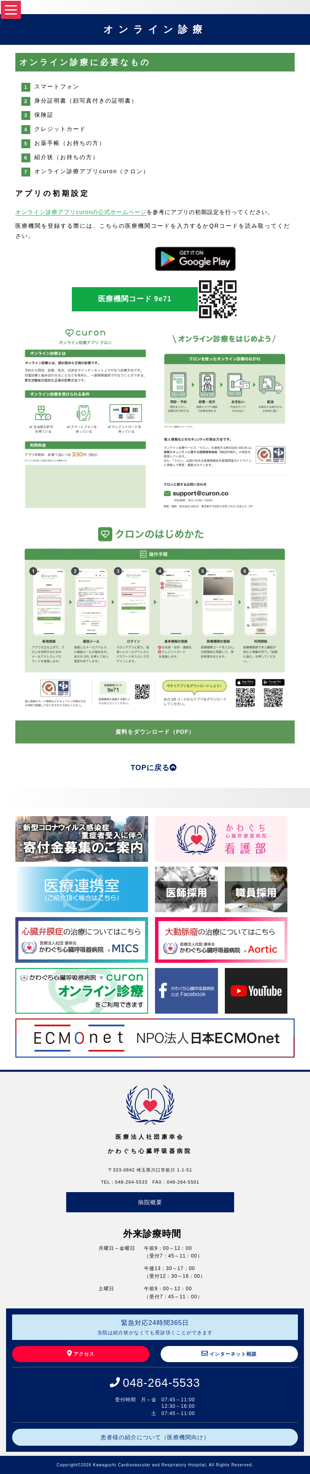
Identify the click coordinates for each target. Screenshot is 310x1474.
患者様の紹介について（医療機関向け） (155, 1437)
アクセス (80, 1353)
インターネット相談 (229, 1353)
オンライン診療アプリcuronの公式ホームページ (81, 212)
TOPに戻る (154, 768)
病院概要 (150, 1202)
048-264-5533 (161, 1382)
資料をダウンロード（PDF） (155, 732)
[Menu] (11, 10)
